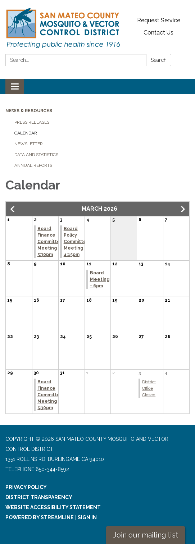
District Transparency (38, 497)
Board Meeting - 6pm (99, 279)
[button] (13, 209)
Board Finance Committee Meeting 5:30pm (50, 241)
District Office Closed (149, 388)
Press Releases (31, 122)
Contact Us (158, 32)
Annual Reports (33, 165)
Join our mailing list (145, 535)
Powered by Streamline (39, 517)
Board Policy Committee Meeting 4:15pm (77, 241)
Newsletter (28, 143)
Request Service (158, 20)
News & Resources (28, 110)
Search (159, 60)
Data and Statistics (36, 154)
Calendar (25, 133)
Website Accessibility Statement (53, 507)
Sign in (87, 517)
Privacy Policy (26, 487)
